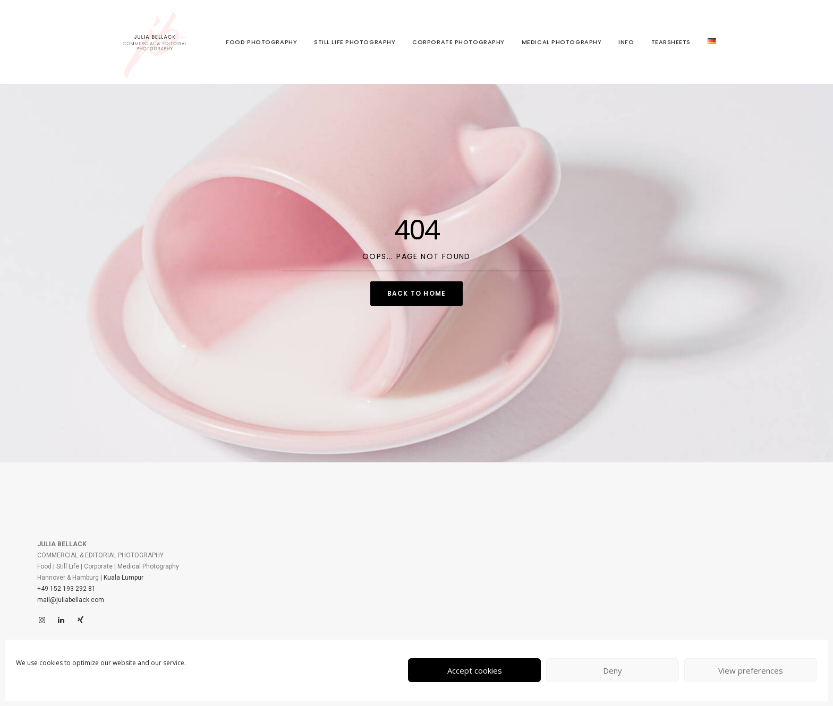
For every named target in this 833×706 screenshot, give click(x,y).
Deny (612, 670)
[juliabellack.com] (155, 42)
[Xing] (80, 620)
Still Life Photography (354, 42)
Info (626, 42)
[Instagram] (42, 620)
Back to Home (416, 293)
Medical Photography (561, 42)
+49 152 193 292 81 (66, 588)
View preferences (750, 670)
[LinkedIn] (61, 620)
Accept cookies (474, 670)
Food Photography (261, 42)
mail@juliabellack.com (70, 600)
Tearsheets (671, 42)
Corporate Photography (458, 42)
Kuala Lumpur (123, 577)
